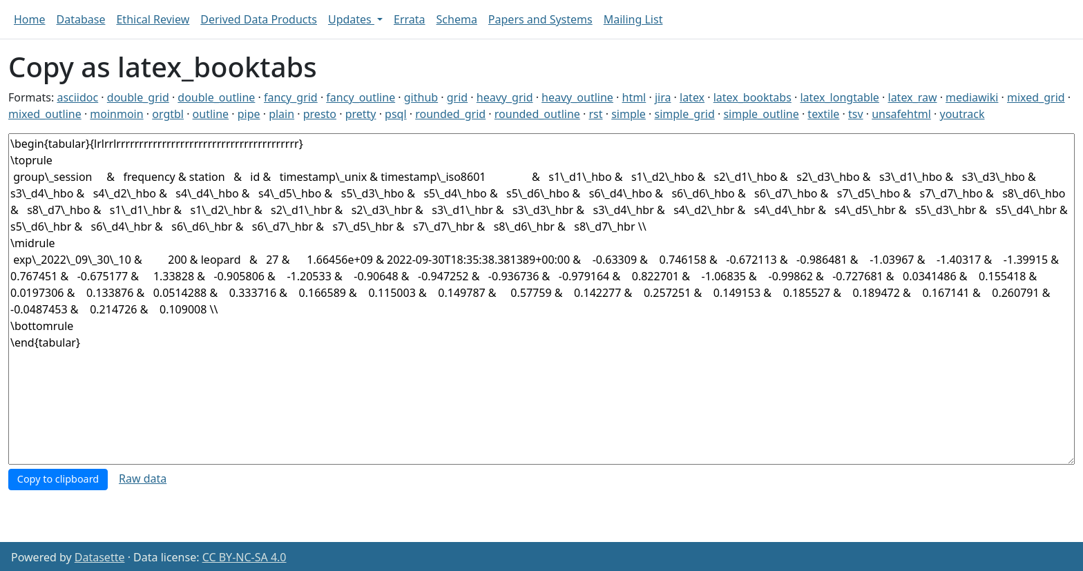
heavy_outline (577, 97)
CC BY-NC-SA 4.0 (244, 557)
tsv (855, 114)
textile (823, 114)
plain (281, 114)
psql (395, 114)
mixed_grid (1036, 97)
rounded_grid (450, 114)
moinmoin (116, 114)
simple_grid (685, 114)
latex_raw (912, 97)
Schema (457, 19)
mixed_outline (45, 114)
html (634, 97)
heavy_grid (505, 97)
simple (628, 114)
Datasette (100, 557)
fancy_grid (291, 97)
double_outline (216, 97)
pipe (249, 114)
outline (211, 114)
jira (663, 97)
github (421, 97)
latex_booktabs (752, 97)
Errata (409, 19)
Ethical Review (152, 19)
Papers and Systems (540, 19)
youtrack (961, 114)
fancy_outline (360, 97)
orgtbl (168, 114)
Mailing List (633, 19)
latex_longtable (839, 97)
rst (595, 114)
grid (457, 97)
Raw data (142, 478)
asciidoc (77, 97)
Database (81, 19)
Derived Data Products (258, 19)
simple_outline (760, 114)
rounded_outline (537, 114)
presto (319, 114)
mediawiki (972, 97)
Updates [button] (351, 19)
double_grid (138, 97)
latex (692, 97)
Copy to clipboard (58, 478)
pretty (360, 114)
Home (30, 19)
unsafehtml (901, 114)
